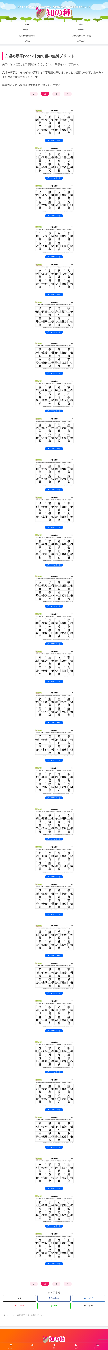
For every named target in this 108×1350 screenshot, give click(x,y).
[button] (88, 1306)
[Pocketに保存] (19, 1306)
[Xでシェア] (19, 1298)
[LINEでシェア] (54, 1306)
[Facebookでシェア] (54, 1298)
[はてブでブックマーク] (88, 1298)
